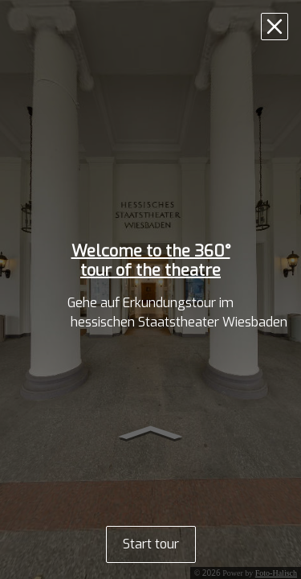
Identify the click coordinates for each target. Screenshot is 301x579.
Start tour (151, 544)
